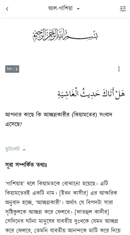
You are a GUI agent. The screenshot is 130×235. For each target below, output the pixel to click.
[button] (24, 149)
